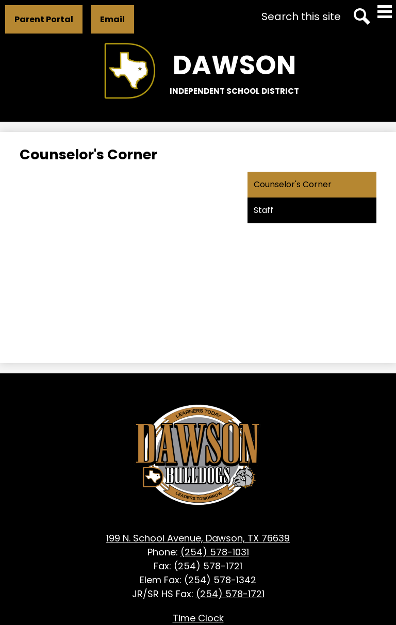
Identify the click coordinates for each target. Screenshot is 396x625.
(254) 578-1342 (220, 579)
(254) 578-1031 (214, 552)
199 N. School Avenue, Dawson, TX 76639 (198, 538)
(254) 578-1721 (230, 593)
